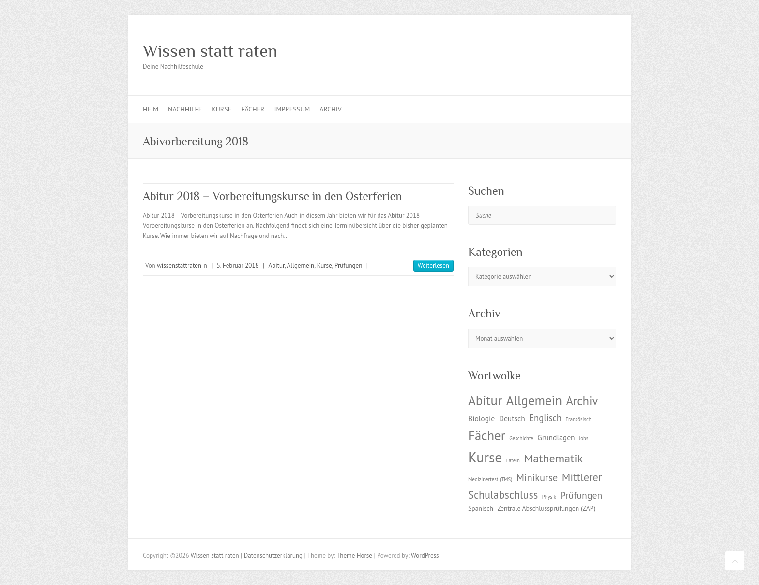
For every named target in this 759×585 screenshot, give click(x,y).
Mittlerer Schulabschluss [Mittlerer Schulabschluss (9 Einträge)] (535, 486)
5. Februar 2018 (238, 265)
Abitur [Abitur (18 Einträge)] (485, 400)
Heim (150, 109)
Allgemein (301, 265)
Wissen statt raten (210, 51)
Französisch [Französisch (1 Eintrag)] (579, 419)
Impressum (292, 109)
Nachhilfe (185, 109)
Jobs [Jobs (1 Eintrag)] (583, 438)
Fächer (252, 109)
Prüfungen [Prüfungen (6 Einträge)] (581, 495)
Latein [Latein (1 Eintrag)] (513, 460)
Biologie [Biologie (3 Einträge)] (481, 418)
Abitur (277, 265)
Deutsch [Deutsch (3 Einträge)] (512, 418)
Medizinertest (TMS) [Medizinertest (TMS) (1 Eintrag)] (490, 479)
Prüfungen (348, 265)
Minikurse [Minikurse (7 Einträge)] (537, 477)
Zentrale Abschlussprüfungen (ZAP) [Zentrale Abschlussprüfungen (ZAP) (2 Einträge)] (546, 508)
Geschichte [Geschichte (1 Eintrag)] (521, 438)
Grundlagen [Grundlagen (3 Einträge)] (556, 437)
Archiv (330, 109)
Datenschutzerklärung (273, 556)
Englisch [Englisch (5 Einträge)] (545, 418)
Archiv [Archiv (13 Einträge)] (582, 401)
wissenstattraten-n (182, 265)
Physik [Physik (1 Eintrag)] (549, 496)
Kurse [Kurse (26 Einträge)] (485, 457)
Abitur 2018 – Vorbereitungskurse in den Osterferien (272, 196)
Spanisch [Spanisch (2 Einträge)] (480, 508)
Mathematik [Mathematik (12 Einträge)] (553, 458)
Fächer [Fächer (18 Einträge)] (486, 435)
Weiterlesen (433, 265)
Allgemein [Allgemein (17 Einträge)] (534, 400)
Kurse (221, 109)
